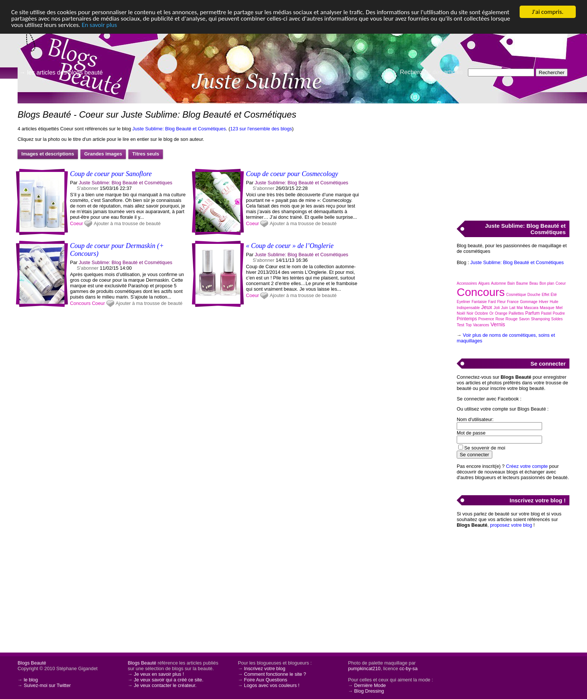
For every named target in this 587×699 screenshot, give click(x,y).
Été (554, 294)
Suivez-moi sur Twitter (47, 685)
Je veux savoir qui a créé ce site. (169, 680)
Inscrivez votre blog (264, 668)
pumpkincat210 (364, 668)
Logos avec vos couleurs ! (271, 685)
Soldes (557, 319)
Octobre (481, 313)
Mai (520, 308)
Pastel (546, 313)
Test (460, 325)
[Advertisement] (513, 158)
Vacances (481, 325)
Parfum (532, 313)
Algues (484, 283)
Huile (554, 302)
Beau (533, 283)
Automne (498, 283)
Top (469, 325)
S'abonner (87, 188)
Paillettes (516, 313)
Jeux (486, 307)
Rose (499, 319)
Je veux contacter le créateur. (165, 685)
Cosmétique (516, 295)
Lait (512, 308)
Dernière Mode (370, 685)
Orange (501, 313)
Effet (545, 295)
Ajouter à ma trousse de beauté (127, 223)
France (512, 302)
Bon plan (546, 283)
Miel (559, 308)
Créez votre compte (527, 466)
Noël (461, 313)
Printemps (467, 318)
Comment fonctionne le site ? (275, 674)
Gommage (529, 302)
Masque (547, 307)
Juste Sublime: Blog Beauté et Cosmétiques (179, 128)
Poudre (559, 313)
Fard (492, 302)
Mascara (531, 308)
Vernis (497, 324)
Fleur (501, 302)
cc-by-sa (408, 668)
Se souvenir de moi (484, 448)
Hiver (543, 301)
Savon (524, 319)
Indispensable (468, 308)
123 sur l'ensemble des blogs (261, 128)
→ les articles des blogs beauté (61, 72)
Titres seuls (145, 154)
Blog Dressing (369, 691)
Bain (511, 283)
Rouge (511, 319)
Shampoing (540, 319)
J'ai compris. (547, 12)
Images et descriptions (47, 154)
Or (491, 313)
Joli (496, 307)
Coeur (76, 223)
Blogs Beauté (32, 663)
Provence (486, 319)
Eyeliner (463, 302)
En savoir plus (99, 25)
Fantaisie (479, 302)
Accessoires (467, 283)
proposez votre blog (511, 525)
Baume (522, 283)
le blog (31, 680)
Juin (504, 308)
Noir (469, 313)
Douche (533, 295)
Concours (80, 303)
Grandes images (103, 154)
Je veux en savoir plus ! (159, 674)
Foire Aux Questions (265, 680)
